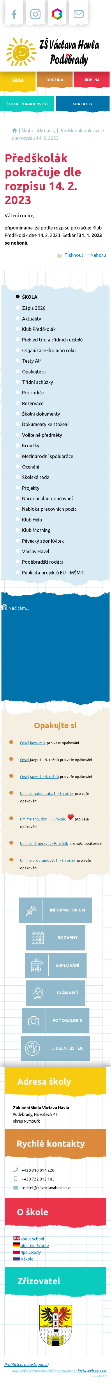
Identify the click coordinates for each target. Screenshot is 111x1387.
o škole (23, 1259)
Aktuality (46, 130)
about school (28, 1239)
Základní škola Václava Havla (14, 130)
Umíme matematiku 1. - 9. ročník (47, 793)
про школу (27, 1252)
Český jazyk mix (33, 743)
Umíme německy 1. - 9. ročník (44, 843)
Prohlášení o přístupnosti (26, 1364)
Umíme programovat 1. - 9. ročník (48, 860)
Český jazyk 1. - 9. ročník (39, 777)
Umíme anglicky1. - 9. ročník (43, 819)
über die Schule (31, 1245)
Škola (27, 130)
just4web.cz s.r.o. (92, 1371)
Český (25, 760)
